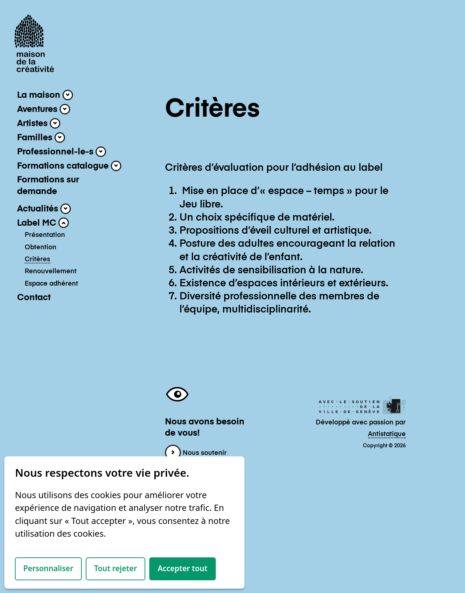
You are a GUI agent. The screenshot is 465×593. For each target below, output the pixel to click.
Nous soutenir (196, 453)
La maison (45, 95)
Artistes (38, 123)
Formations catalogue (69, 166)
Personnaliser (48, 568)
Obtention (40, 247)
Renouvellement (51, 271)
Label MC (43, 223)
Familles (41, 137)
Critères (37, 259)
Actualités (44, 208)
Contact (33, 298)
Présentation (45, 235)
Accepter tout (182, 568)
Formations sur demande (48, 185)
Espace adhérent (51, 284)
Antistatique (387, 434)
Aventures (43, 109)
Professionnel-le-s (61, 151)
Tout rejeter (115, 568)
